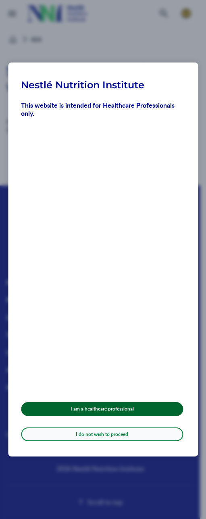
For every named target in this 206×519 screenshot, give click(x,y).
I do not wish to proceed (102, 434)
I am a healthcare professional (102, 408)
